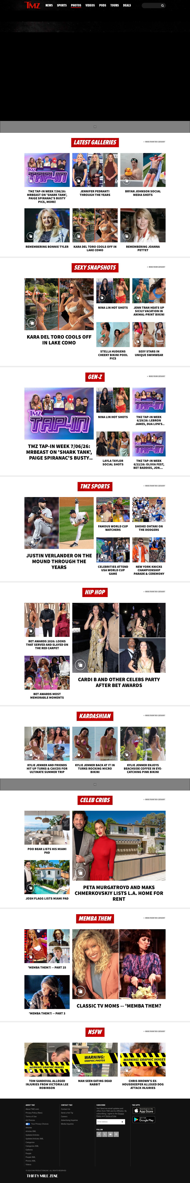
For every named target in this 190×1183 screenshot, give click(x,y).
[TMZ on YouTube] (110, 1134)
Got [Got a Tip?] (32, 16)
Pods (115, 27)
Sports (51, 27)
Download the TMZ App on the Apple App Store (144, 1110)
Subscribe (122, 1121)
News (30, 27)
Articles (29, 1128)
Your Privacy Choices (37, 1124)
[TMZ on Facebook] (26, 5)
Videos (96, 27)
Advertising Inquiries (69, 1120)
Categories (30, 1142)
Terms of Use (31, 1116)
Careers (64, 1116)
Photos (73, 27)
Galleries (29, 1150)
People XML (30, 1157)
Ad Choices (30, 1120)
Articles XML (31, 1131)
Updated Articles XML (34, 1139)
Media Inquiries (67, 1124)
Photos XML (31, 1161)
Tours (134, 27)
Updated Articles (32, 1135)
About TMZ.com (32, 1109)
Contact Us (65, 1109)
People (28, 1153)
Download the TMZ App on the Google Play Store (144, 1119)
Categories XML (32, 1146)
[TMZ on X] (30, 5)
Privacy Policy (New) (34, 1113)
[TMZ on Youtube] (35, 5)
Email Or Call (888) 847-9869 (54, 16)
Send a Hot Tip (67, 1113)
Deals (154, 27)
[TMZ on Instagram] (40, 5)
